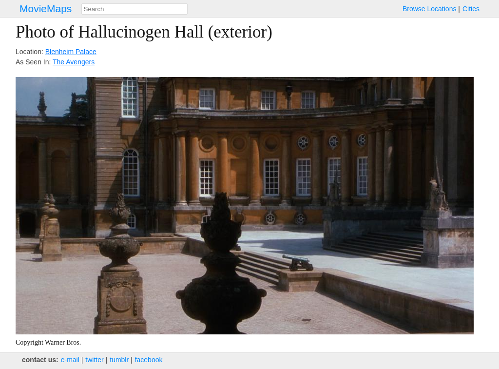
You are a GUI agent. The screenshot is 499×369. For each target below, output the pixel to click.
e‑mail (70, 360)
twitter (94, 360)
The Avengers (74, 62)
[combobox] (134, 9)
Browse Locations (430, 9)
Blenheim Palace (70, 52)
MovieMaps (45, 8)
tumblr (119, 360)
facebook (149, 360)
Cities (471, 9)
